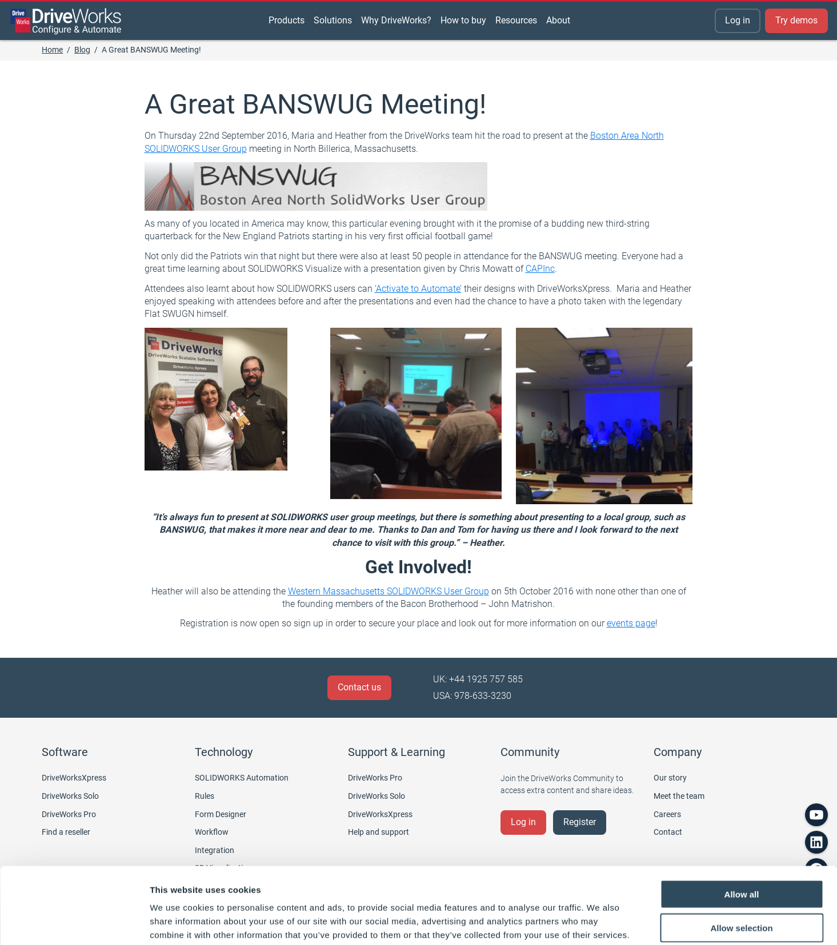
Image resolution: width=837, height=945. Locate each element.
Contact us (359, 687)
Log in (737, 20)
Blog (82, 49)
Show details (599, 922)
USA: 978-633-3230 (472, 695)
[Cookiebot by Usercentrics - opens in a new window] (74, 922)
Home (52, 49)
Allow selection (741, 869)
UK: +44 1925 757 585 (478, 679)
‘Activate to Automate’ (418, 288)
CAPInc (540, 268)
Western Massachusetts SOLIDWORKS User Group (388, 591)
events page (631, 623)
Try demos (796, 20)
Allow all (741, 836)
